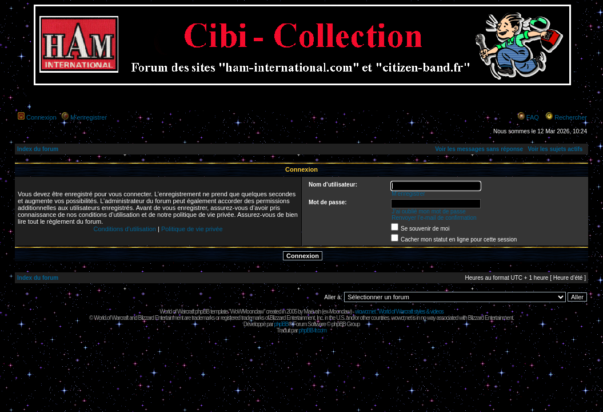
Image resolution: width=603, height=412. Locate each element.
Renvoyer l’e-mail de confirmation (434, 218)
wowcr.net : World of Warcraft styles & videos (399, 311)
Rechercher (570, 117)
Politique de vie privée (192, 228)
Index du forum (37, 149)
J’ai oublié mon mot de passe (429, 211)
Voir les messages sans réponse (479, 149)
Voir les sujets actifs (555, 149)
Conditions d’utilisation (124, 228)
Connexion (41, 117)
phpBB (281, 324)
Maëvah (312, 311)
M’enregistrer (88, 117)
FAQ (532, 117)
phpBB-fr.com (313, 330)
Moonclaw (339, 311)
